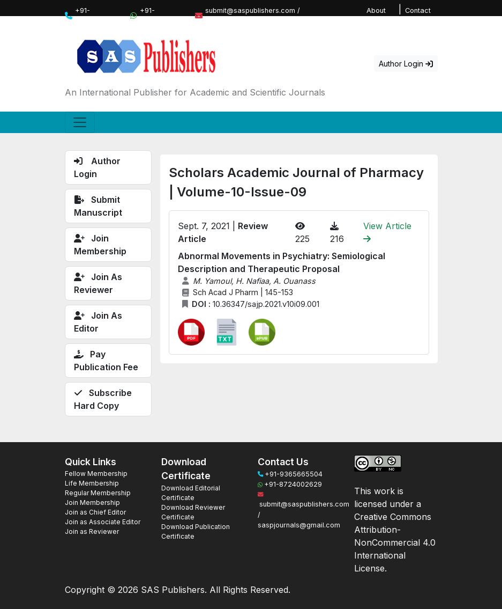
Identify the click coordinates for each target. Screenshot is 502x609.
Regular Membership (98, 493)
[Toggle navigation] (80, 122)
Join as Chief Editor (95, 512)
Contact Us (418, 15)
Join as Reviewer (92, 531)
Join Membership (92, 502)
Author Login (406, 63)
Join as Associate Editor (102, 522)
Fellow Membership (96, 473)
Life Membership (92, 483)
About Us (376, 15)
